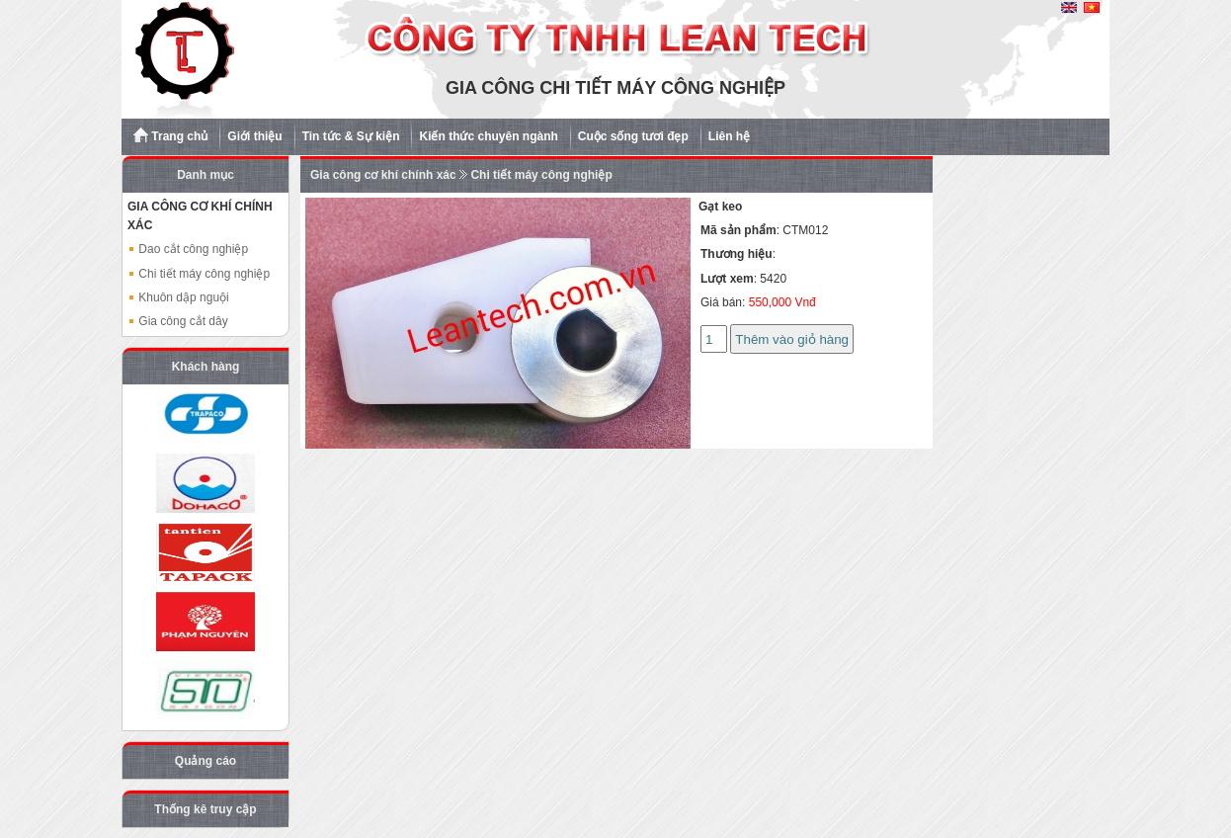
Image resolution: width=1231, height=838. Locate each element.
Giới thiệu (254, 136)
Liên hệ (729, 136)
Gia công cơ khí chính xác (383, 175)
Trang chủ (170, 135)
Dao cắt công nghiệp (187, 249)
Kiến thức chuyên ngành (488, 136)
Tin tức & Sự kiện (351, 136)
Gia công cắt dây (177, 321)
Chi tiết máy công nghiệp (198, 274)
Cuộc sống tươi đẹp (633, 136)
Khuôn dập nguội (178, 297)
